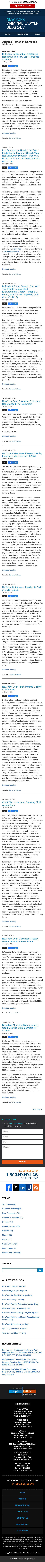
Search (40, 1270)
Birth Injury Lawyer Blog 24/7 (14, 1286)
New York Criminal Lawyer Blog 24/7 (22, 23)
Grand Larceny (9, 1244)
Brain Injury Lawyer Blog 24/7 (14, 1291)
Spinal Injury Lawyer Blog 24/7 (15, 1328)
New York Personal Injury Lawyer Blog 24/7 (20, 1313)
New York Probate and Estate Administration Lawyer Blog (20, 1318)
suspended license (11, 251)
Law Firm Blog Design (22, 1559)
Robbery (7, 1222)
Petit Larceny (9, 1248)
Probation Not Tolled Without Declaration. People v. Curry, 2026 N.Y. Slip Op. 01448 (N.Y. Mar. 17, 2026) (21, 1371)
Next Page (36, 1109)
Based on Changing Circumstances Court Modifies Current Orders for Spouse (20, 1028)
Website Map (22, 1524)
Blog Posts (22, 1531)
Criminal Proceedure (12, 1217)
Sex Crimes (8, 1204)
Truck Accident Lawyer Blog (14, 1333)
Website (23, 1499)
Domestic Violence (15, 138)
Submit (22, 1162)
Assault (7, 1239)
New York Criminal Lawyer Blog (15, 1324)
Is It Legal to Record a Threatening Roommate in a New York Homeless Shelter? (20, 57)
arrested (17, 249)
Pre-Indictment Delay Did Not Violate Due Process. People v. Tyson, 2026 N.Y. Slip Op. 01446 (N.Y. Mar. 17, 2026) (20, 1362)
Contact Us (22, 34)
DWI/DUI (7, 1231)
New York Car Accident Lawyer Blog (17, 1295)
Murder (7, 1235)
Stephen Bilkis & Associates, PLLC (28, 1553)
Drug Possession (11, 1213)
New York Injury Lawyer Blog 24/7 (16, 1308)
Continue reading (9, 133)
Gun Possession (11, 1226)
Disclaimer (22, 1512)
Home (7, 34)
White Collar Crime (11, 1253)
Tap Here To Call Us (22, 6)
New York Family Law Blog (13, 1300)
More (37, 34)
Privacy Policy (22, 1505)
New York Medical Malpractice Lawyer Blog (20, 1304)
